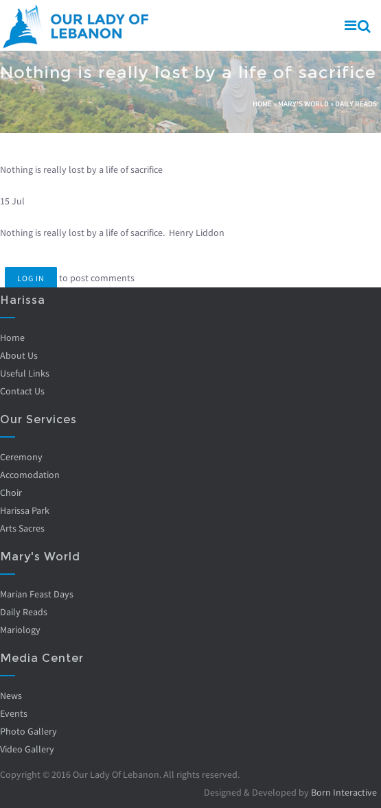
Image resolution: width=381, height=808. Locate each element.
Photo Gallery (28, 731)
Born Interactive (344, 792)
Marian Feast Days (36, 594)
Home (262, 103)
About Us (19, 355)
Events (13, 713)
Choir (11, 492)
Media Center (42, 658)
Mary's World (303, 103)
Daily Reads (356, 103)
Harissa (22, 300)
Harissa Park (24, 510)
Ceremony (21, 457)
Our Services (38, 419)
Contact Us (22, 391)
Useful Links (24, 373)
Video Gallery (27, 749)
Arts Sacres (22, 528)
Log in (31, 278)
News (11, 695)
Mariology (20, 629)
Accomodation (30, 474)
